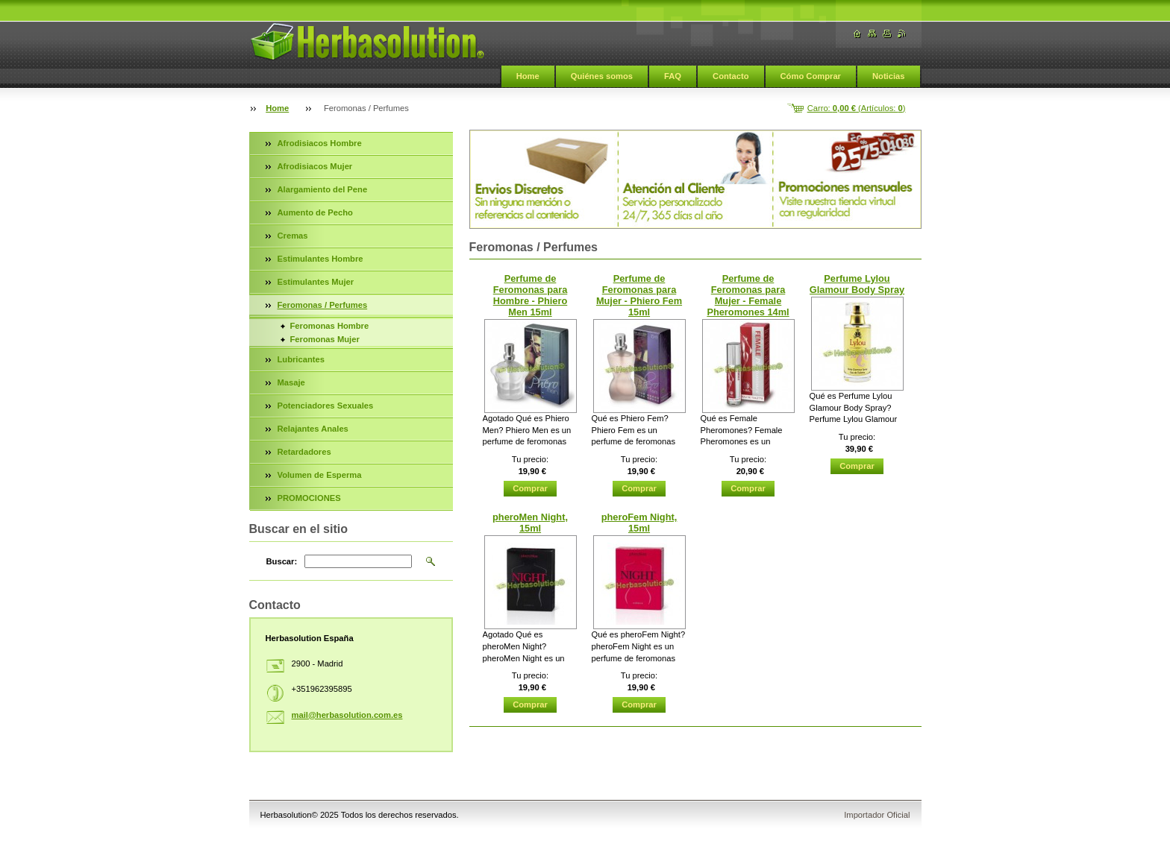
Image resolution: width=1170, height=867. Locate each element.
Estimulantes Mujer (316, 281)
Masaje (291, 382)
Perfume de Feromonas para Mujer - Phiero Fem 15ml (639, 295)
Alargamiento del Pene (323, 189)
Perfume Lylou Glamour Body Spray (857, 284)
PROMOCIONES (309, 498)
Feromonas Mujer (325, 339)
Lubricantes (301, 359)
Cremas (293, 235)
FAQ (672, 76)
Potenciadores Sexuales (326, 405)
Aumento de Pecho (315, 212)
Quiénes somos (602, 76)
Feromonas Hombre (329, 325)
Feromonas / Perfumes (323, 304)
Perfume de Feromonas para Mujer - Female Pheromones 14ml (748, 295)
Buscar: (282, 561)
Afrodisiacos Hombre (320, 143)
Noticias (888, 76)
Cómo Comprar (810, 76)
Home (527, 76)
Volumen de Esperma (320, 474)
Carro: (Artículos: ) (856, 108)
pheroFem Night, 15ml (639, 522)
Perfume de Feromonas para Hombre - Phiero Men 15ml (530, 295)
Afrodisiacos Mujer (315, 166)
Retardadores (304, 451)
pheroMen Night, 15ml (530, 522)
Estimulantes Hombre (320, 258)
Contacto (730, 76)
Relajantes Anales (313, 428)
